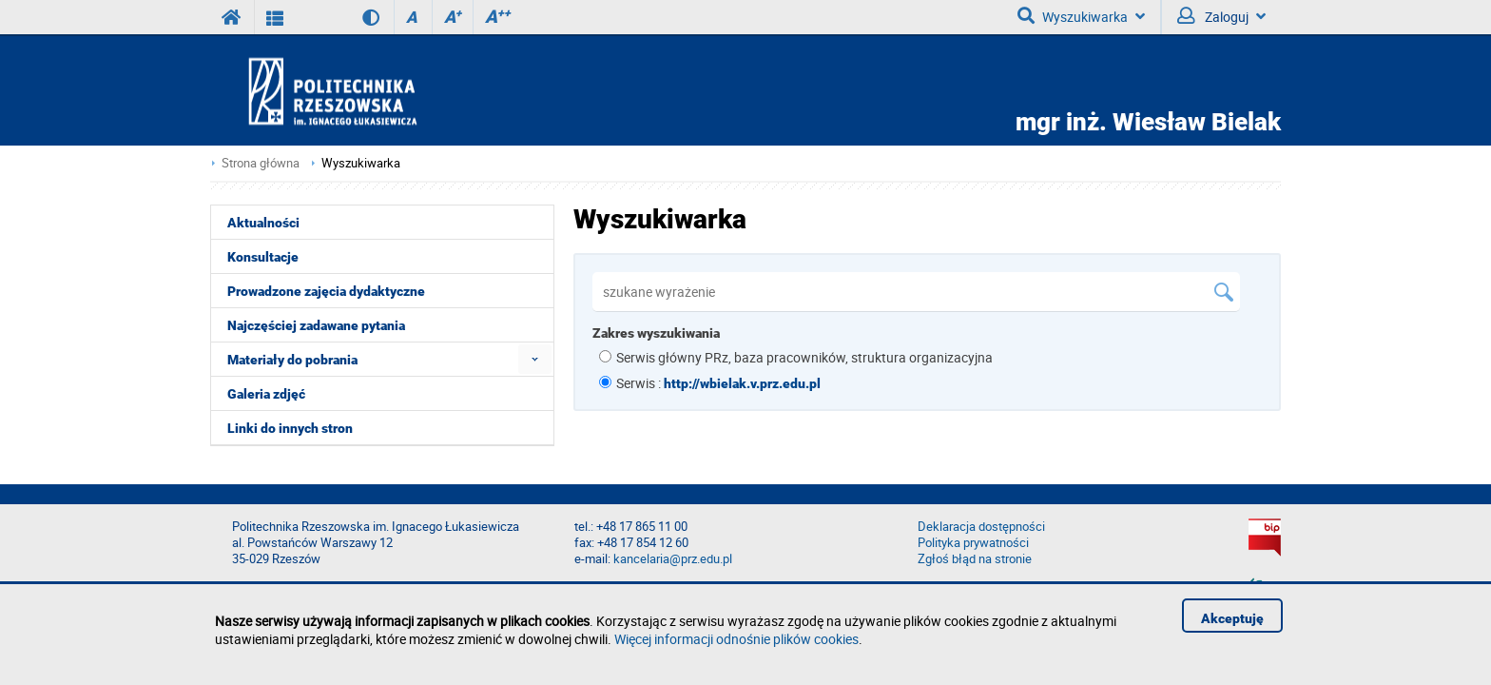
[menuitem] (535, 359)
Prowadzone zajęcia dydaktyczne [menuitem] (326, 291)
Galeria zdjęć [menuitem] (266, 393)
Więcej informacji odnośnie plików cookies (736, 639)
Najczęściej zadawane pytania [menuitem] (316, 325)
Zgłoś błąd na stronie (975, 559)
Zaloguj (1221, 16)
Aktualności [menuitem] (263, 222)
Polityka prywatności (973, 543)
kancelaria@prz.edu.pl (672, 559)
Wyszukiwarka (1081, 16)
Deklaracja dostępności (981, 527)
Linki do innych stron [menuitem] (290, 428)
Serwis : (718, 383)
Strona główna (261, 163)
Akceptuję (1232, 618)
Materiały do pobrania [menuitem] (292, 359)
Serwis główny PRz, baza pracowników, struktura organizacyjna (804, 357)
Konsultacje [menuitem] (263, 256)
